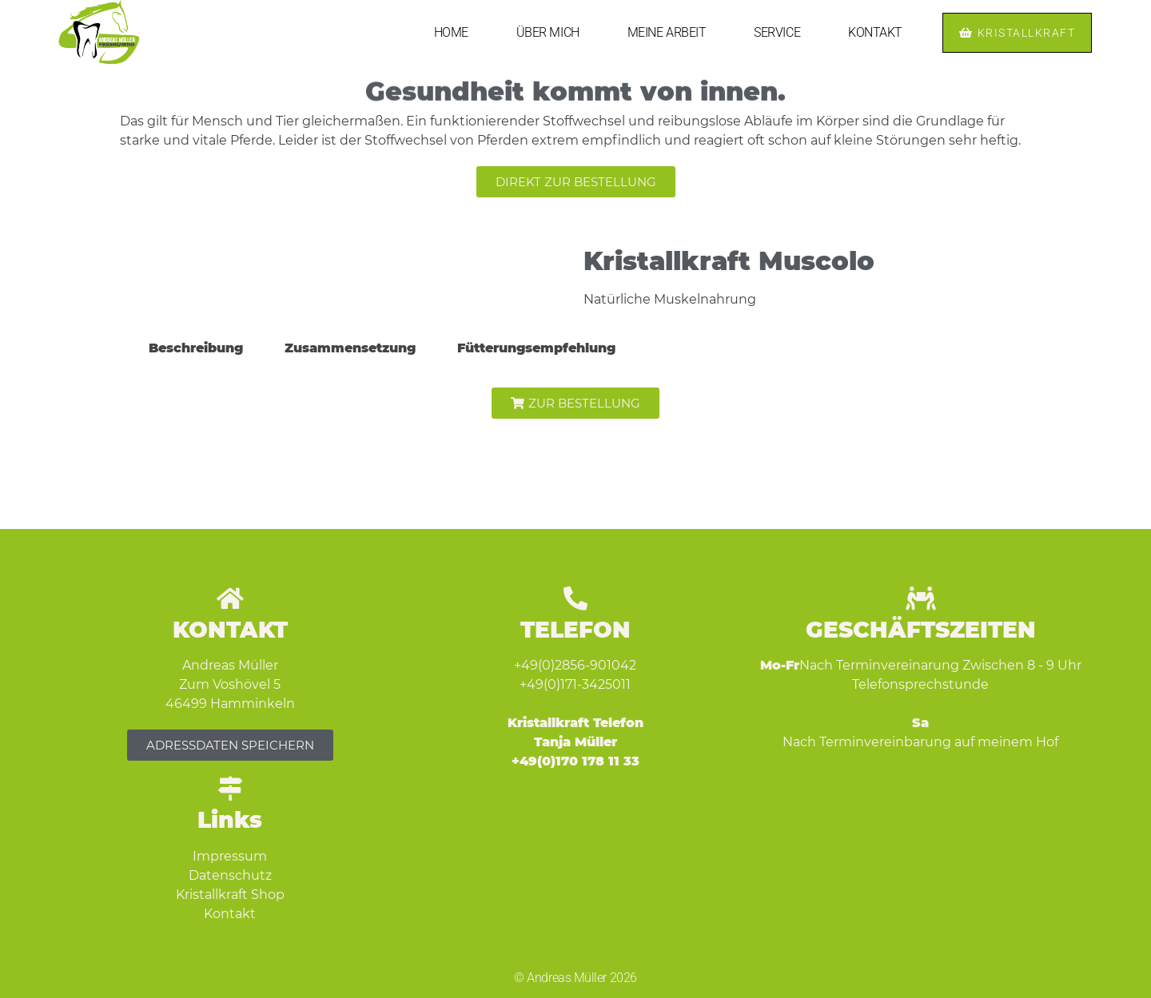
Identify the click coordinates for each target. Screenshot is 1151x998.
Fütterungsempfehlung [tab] (536, 348)
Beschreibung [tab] (196, 348)
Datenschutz (230, 875)
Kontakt (230, 913)
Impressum (230, 856)
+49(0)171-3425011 (575, 684)
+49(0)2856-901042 (575, 665)
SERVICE (777, 32)
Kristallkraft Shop (230, 894)
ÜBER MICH (547, 32)
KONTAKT (875, 32)
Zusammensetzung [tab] (350, 348)
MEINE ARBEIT (667, 32)
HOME (451, 32)
